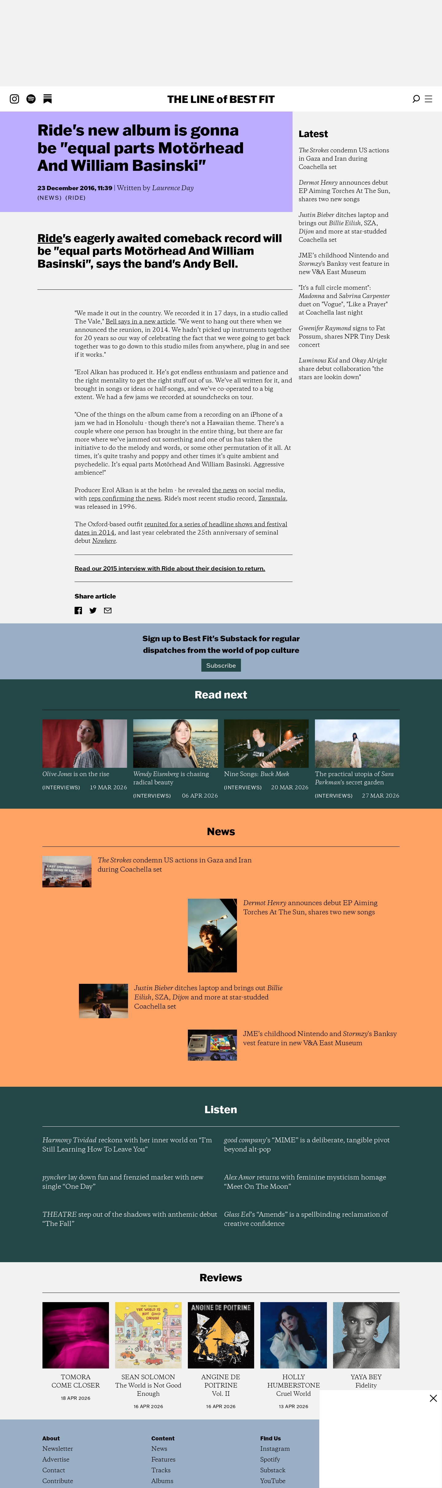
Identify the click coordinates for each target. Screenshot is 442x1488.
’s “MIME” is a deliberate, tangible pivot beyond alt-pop (307, 1145)
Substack (272, 1470)
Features (163, 1460)
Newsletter (57, 1449)
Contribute (57, 1481)
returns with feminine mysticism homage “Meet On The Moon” (305, 1182)
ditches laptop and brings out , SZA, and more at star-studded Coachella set (344, 227)
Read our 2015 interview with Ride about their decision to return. (170, 568)
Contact (53, 1470)
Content (163, 1438)
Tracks (161, 1470)
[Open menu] (428, 99)
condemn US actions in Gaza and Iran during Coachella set (344, 159)
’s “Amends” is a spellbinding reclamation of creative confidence (306, 1219)
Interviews (61, 787)
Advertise (55, 1460)
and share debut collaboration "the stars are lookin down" (343, 369)
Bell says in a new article (140, 322)
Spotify (270, 1460)
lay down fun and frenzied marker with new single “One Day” (123, 1182)
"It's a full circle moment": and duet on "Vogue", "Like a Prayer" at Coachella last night (344, 300)
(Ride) (75, 197)
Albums (162, 1481)
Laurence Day (173, 188)
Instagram (275, 1449)
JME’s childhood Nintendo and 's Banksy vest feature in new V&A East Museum (344, 264)
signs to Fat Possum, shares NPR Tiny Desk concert (344, 336)
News (49, 197)
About (51, 1438)
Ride (50, 238)
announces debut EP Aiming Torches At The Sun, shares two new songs (344, 191)
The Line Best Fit (221, 99)
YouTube (272, 1481)
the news (224, 490)
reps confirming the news (125, 499)
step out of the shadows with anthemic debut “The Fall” (129, 1219)
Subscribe (221, 665)
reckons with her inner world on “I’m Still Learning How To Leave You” (127, 1145)
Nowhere (104, 541)
